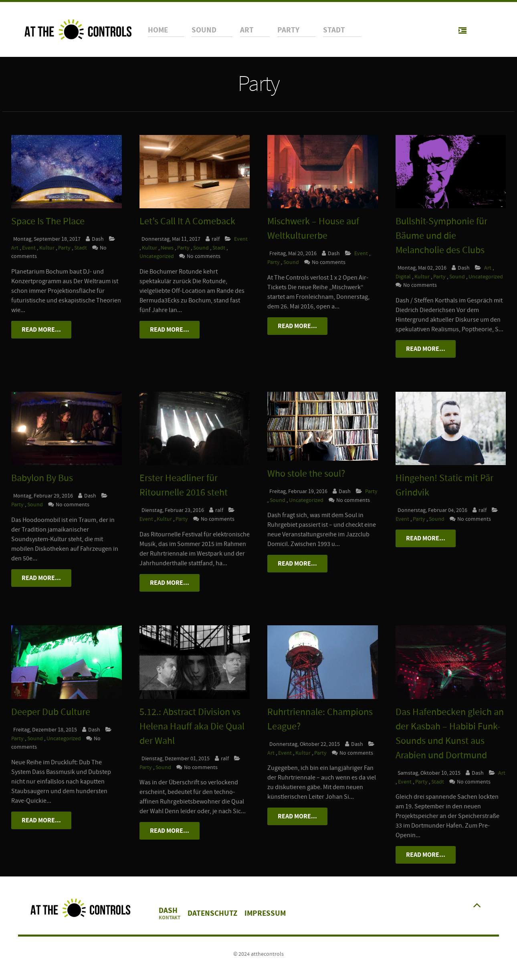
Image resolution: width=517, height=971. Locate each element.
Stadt (81, 247)
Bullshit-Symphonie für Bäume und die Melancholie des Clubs (441, 236)
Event (29, 247)
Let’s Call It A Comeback (187, 221)
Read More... (41, 329)
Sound (201, 247)
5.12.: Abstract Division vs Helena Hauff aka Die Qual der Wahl (191, 726)
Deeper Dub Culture (50, 712)
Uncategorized (157, 256)
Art (15, 247)
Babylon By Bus (42, 478)
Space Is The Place (48, 221)
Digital (404, 276)
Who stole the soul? (306, 473)
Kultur (47, 247)
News (168, 247)
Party (65, 247)
